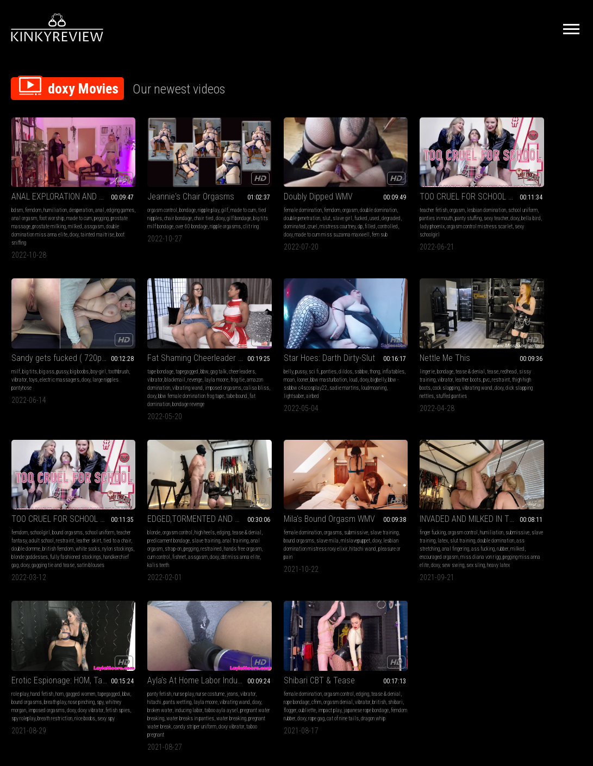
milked (18, 224)
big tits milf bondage (175, 216)
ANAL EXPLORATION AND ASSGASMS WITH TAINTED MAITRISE (63, 185)
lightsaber (184, 374)
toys (521, 207)
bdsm (17, 199)
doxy (27, 232)
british (484, 524)
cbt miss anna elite (507, 382)
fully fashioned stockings (410, 382)
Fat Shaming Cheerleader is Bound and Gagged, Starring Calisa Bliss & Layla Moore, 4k (63, 336)
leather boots (305, 357)
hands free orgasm (496, 374)
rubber (159, 532)
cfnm (525, 516)
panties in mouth (394, 207)
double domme (417, 366)
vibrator (507, 207)
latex (189, 516)
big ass (512, 199)
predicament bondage (513, 357)
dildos (189, 349)
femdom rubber (539, 532)
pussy (528, 199)
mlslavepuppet (26, 524)
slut (312, 207)
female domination (263, 199)
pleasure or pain (78, 532)
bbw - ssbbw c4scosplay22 (183, 366)
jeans (446, 507)
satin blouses (440, 390)
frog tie (33, 366)
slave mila (73, 516)
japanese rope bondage (499, 532)
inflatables (139, 357)
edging (553, 349)
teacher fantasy (376, 357)
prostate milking (94, 216)
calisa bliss (63, 374)
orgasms (61, 507)
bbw (68, 349)
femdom (33, 199)
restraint (338, 357)
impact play (555, 524)
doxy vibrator (267, 532)
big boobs (545, 199)
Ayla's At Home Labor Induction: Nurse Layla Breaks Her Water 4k (413, 494)
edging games (25, 207)
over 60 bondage (214, 216)
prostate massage (57, 216)
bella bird (398, 216)
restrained (569, 366)
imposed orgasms (29, 374)
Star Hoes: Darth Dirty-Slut (173, 336)
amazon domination (62, 366)
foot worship (81, 207)
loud (221, 357)
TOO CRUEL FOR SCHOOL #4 (409, 185)
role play (252, 507)
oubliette (533, 524)
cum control (528, 374)
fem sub (302, 232)
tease (317, 349)
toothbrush (487, 207)
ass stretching (181, 524)
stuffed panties (314, 374)
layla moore (436, 516)
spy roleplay (321, 532)
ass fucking (139, 532)
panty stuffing (427, 207)
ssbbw (204, 349)
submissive (84, 507)
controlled (292, 224)
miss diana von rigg (148, 540)
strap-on (531, 366)
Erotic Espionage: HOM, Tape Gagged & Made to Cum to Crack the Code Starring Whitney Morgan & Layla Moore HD (296, 494)
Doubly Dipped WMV (278, 185)
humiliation (55, 199)
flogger (516, 524)
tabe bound (65, 382)
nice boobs (277, 540)
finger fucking (141, 507)
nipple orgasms (143, 224)
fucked (250, 216)
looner (171, 357)
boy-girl (564, 199)
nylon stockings (421, 374)
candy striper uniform (395, 548)
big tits (495, 199)
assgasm (37, 224)
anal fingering (212, 524)
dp (264, 224)
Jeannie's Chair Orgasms (171, 185)
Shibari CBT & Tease (512, 494)
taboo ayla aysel (378, 532)
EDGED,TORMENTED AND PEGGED (529, 336)
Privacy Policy (336, 651)
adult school (406, 357)
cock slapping (290, 366)
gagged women (313, 507)
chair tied (204, 207)
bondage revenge (27, 390)
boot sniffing (81, 232)
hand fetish (274, 507)
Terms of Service (263, 651)
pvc (324, 357)
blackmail (67, 357)
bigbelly (146, 366)
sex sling (161, 548)
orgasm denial (546, 516)
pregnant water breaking (421, 532)
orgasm (310, 199)
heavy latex (184, 548)
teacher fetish (375, 199)
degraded (280, 216)
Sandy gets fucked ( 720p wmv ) (529, 185)
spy (266, 524)
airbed (202, 374)
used (264, 216)
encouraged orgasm (202, 532)
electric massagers (548, 207)
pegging (29, 216)
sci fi (158, 349)
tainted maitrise (50, 232)
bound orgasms (417, 349)
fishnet (548, 374)
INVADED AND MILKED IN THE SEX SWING (180, 494)
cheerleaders (24, 357)
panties (172, 349)
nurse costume (423, 507)
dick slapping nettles (276, 374)
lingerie (251, 349)
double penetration (287, 207)
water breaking (413, 540)
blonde (483, 349)
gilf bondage (140, 216)
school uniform (449, 349)
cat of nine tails (502, 540)
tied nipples (150, 207)
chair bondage (178, 207)
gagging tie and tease (402, 390)
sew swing (139, 548)
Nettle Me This (269, 336)
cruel (321, 216)
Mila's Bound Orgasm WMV (57, 494)
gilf (205, 199)
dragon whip (533, 540)
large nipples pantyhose (501, 216)
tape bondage (24, 349)
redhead (333, 349)
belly (132, 349)
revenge (87, 357)
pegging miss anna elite (194, 540)
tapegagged (51, 349)
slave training (551, 357)
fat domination (93, 382)
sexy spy (299, 540)
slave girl (328, 207)
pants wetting (408, 516)
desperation (81, 199)
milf (481, 199)
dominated (303, 216)
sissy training (258, 357)
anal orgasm (54, 207)
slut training (209, 516)
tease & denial (294, 349)
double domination (146, 524)
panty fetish (373, 507)
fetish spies (295, 532)
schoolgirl (389, 349)
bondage (168, 199)
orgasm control (143, 199)
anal (99, 199)
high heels (535, 349)
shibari (500, 524)
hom (292, 507)
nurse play (397, 507)
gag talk (82, 349)
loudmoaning (159, 374)
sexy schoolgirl (428, 224)
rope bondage (505, 516)
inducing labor (445, 524)
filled (274, 224)
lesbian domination (427, 199)
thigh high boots (259, 366)
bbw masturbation (197, 357)
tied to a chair (387, 366)
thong (219, 349)
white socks (391, 374)
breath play (322, 516)
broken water (416, 524)
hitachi (385, 516)
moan (157, 357)
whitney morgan (287, 524)
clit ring (169, 224)
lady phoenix (422, 216)
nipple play (188, 199)
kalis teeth (540, 382)
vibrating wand (99, 366)
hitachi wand (46, 532)
